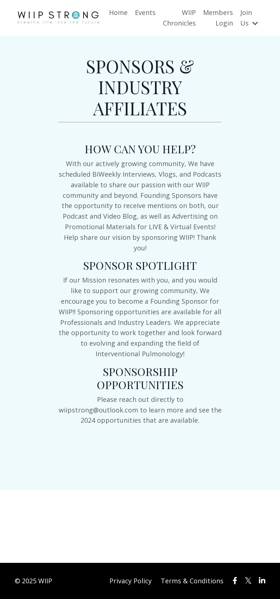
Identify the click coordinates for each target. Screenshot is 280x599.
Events (145, 12)
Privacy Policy (130, 580)
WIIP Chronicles (179, 17)
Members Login (218, 17)
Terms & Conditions (192, 580)
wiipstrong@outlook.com (98, 410)
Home (118, 12)
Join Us (249, 17)
